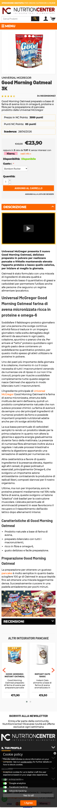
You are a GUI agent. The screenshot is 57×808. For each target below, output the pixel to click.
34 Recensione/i (46, 96)
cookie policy (27, 762)
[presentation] (4, 670)
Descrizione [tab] (28, 207)
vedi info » (25, 153)
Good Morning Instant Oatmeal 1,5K (15, 675)
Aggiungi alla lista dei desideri (39, 194)
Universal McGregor (16, 77)
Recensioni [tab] (28, 621)
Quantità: (9, 176)
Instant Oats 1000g (42, 675)
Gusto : (8, 163)
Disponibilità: (11, 159)
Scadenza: (10, 131)
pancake (7, 573)
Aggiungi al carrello (28, 188)
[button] (27, 701)
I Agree (28, 802)
